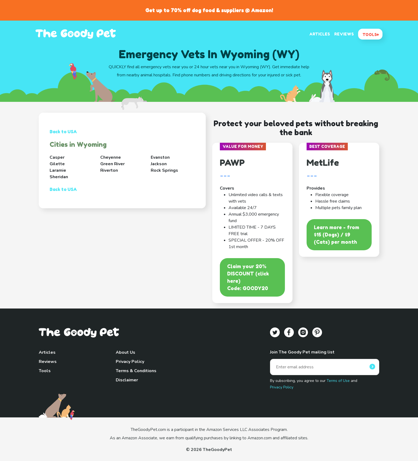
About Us (125, 352)
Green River (112, 164)
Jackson (159, 164)
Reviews (48, 362)
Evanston (160, 157)
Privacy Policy (130, 362)
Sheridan (59, 177)
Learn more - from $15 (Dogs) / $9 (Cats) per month (336, 234)
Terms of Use (338, 380)
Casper (57, 157)
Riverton (109, 170)
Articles (47, 352)
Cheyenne (110, 157)
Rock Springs (164, 170)
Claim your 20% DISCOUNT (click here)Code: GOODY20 (248, 277)
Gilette (57, 164)
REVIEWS (344, 34)
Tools (45, 371)
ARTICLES (319, 34)
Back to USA (63, 131)
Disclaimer (127, 380)
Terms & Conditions (136, 371)
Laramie (58, 170)
